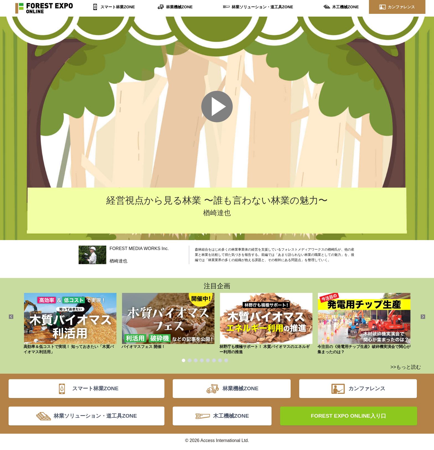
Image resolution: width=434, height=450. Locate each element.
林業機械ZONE (179, 7)
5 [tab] (208, 360)
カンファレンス (401, 7)
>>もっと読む (405, 367)
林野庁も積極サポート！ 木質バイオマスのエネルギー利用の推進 (265, 323)
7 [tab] (220, 360)
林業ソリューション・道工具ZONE (262, 7)
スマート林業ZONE (118, 7)
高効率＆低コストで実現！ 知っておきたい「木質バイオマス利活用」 (70, 323)
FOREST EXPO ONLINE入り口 (348, 418)
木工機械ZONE (345, 7)
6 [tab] (214, 360)
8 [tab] (226, 360)
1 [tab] (183, 360)
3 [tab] (196, 360)
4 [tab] (202, 360)
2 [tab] (190, 360)
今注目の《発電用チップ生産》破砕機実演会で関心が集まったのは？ (363, 323)
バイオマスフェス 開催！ (168, 321)
